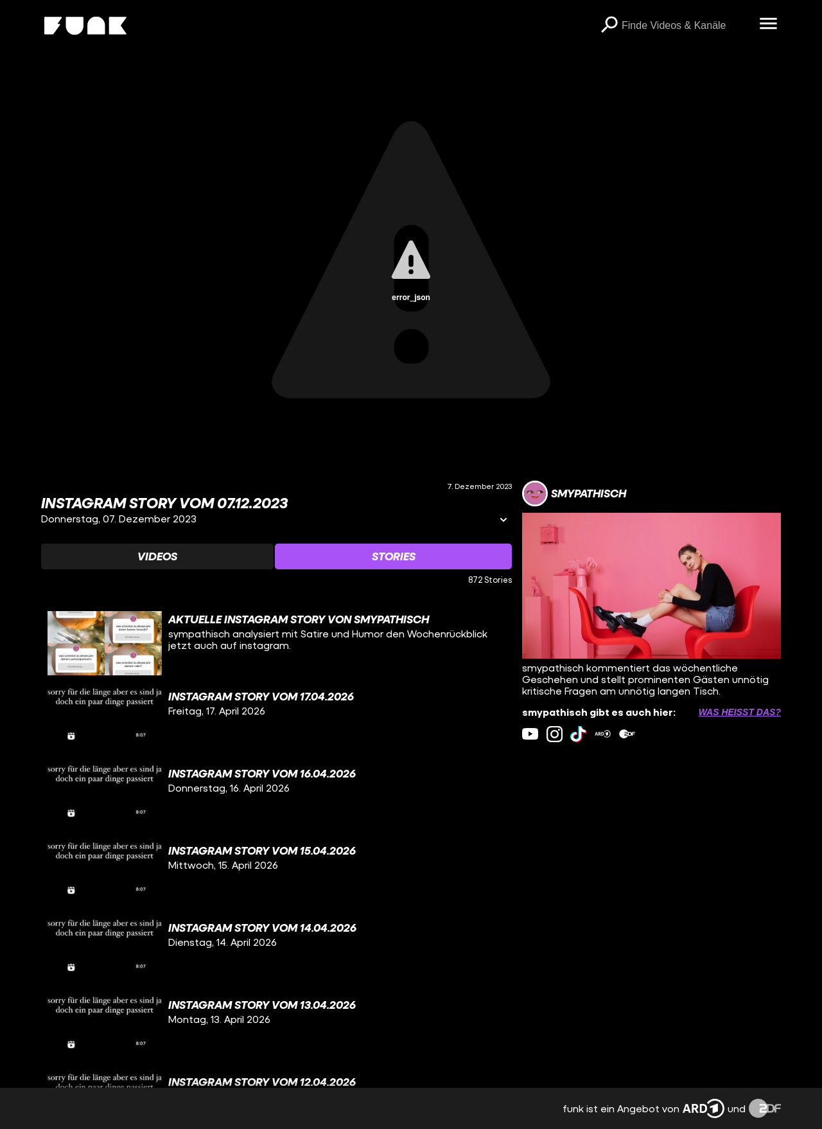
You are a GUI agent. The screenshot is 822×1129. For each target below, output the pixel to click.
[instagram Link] (555, 734)
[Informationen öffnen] (503, 521)
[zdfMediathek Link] (627, 734)
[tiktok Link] (578, 734)
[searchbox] (686, 25)
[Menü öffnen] (768, 24)
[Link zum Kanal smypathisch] (574, 493)
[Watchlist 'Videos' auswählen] (157, 556)
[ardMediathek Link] (603, 734)
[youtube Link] (530, 734)
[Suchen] (609, 25)
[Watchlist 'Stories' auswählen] (393, 556)
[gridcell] (276, 643)
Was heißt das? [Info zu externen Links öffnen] (740, 712)
